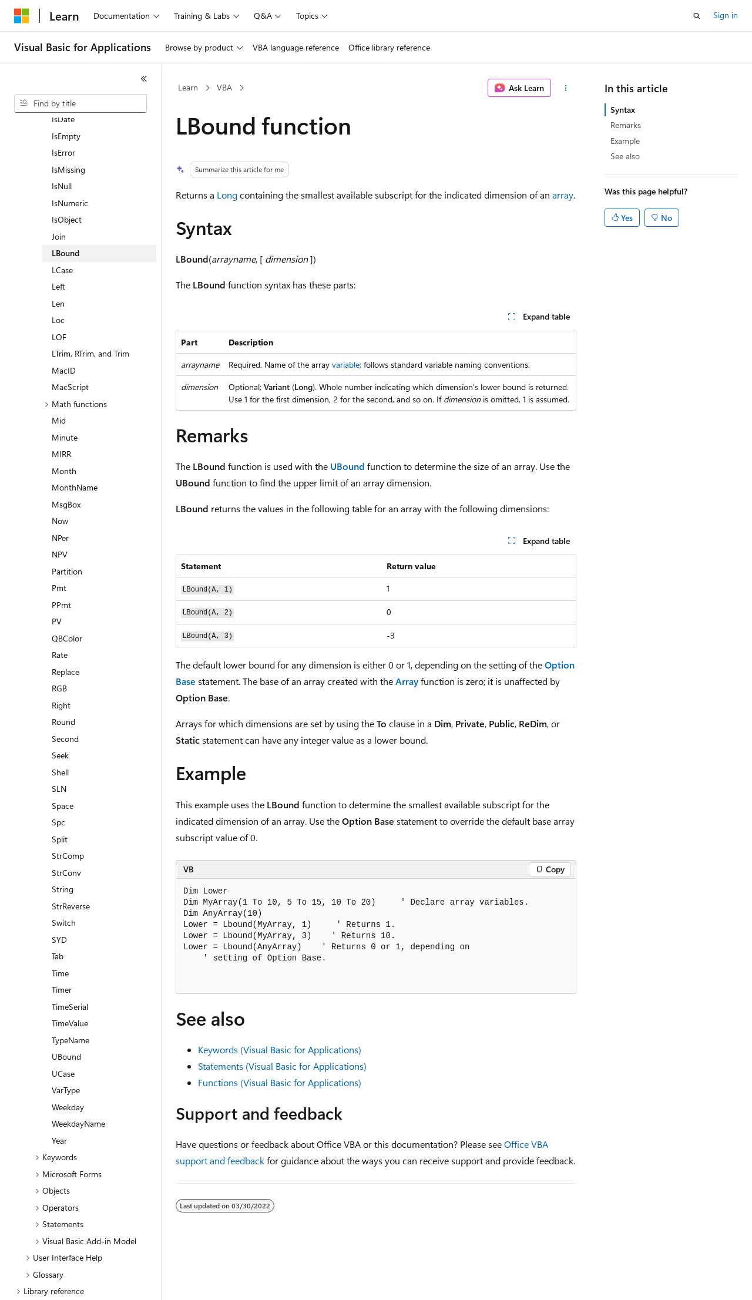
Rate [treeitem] (60, 614)
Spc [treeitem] (58, 781)
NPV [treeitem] (60, 513)
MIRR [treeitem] (61, 413)
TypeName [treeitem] (70, 999)
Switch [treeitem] (64, 882)
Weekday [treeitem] (68, 1066)
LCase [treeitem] (62, 229)
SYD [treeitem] (59, 899)
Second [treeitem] (65, 698)
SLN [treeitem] (59, 748)
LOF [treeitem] (59, 296)
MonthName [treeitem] (75, 446)
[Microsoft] (21, 15)
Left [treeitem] (58, 245)
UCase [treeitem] (63, 1033)
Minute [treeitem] (65, 396)
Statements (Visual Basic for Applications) (282, 1066)
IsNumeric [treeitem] (70, 162)
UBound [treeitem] (66, 1016)
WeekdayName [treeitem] (78, 1083)
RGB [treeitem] (59, 647)
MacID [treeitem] (64, 329)
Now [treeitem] (60, 480)
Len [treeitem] (58, 262)
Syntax (622, 109)
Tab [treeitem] (57, 915)
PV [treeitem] (57, 580)
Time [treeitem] (60, 932)
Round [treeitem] (63, 681)
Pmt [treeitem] (59, 547)
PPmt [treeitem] (61, 564)
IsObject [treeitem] (67, 178)
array (562, 195)
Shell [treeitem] (60, 731)
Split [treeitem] (60, 798)
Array (406, 681)
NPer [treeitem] (60, 497)
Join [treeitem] (59, 195)
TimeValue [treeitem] (70, 982)
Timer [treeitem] (62, 949)
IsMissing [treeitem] (68, 129)
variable (346, 364)
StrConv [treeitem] (66, 832)
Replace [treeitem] (65, 631)
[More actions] (566, 88)
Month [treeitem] (64, 430)
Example (625, 140)
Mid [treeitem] (59, 379)
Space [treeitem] (62, 765)
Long (227, 195)
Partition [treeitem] (67, 530)
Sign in (725, 15)
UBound (347, 466)
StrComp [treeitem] (68, 815)
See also (625, 156)
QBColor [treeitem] (67, 597)
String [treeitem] (62, 848)
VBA (224, 87)
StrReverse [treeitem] (71, 865)
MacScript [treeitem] (70, 346)
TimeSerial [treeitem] (70, 966)
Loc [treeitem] (58, 279)
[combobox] (80, 103)
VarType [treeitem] (66, 1049)
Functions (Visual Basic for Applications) (279, 1082)
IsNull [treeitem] (62, 145)
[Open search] (697, 15)
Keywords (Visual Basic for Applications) (279, 1049)
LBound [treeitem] (65, 212)
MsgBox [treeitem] (66, 463)
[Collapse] (144, 78)
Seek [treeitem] (60, 714)
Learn (188, 87)
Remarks (625, 124)
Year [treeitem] (59, 1100)
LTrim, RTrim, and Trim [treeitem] (90, 312)
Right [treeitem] (61, 664)
